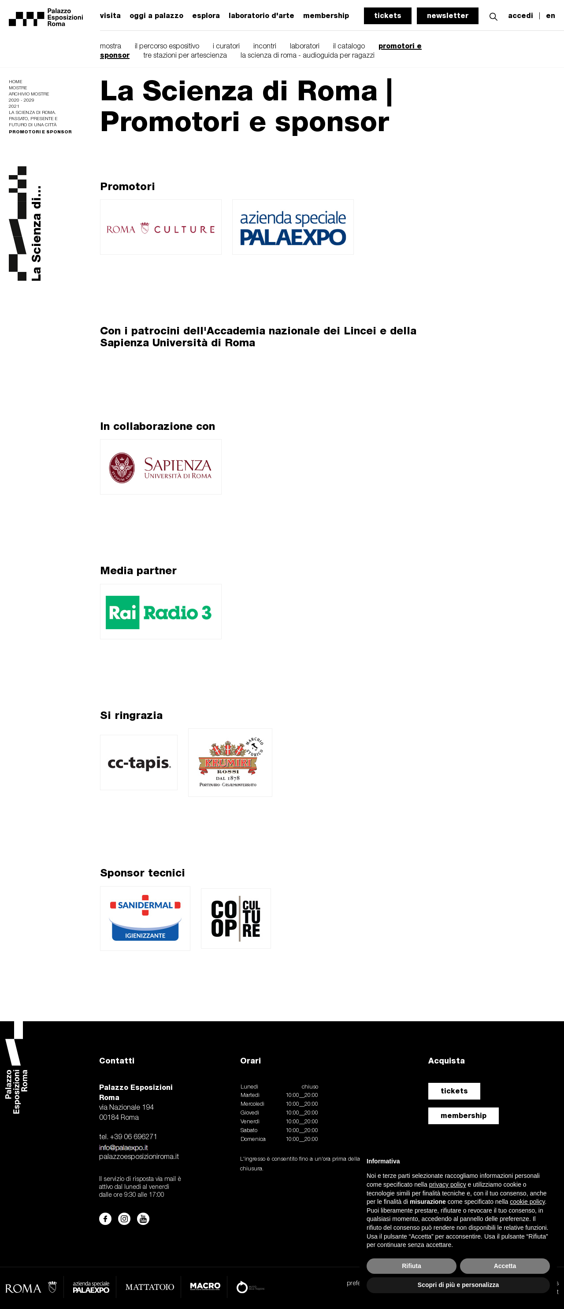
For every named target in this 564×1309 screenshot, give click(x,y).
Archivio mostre (29, 94)
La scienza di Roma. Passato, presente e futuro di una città (33, 119)
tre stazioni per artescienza (185, 56)
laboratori (304, 47)
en (550, 15)
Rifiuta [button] (411, 1265)
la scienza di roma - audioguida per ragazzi (308, 56)
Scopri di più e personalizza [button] (458, 1284)
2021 (14, 107)
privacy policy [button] (447, 1184)
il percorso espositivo (167, 47)
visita (110, 15)
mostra (110, 47)
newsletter (447, 15)
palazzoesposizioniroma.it (139, 1157)
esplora (206, 15)
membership (463, 1115)
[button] (493, 15)
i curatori (226, 47)
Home (15, 82)
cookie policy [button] (527, 1201)
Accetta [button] (505, 1265)
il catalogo (349, 47)
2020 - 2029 (21, 101)
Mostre (18, 88)
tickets (387, 15)
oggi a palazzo (156, 15)
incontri (264, 47)
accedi (520, 15)
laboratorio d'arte (261, 15)
